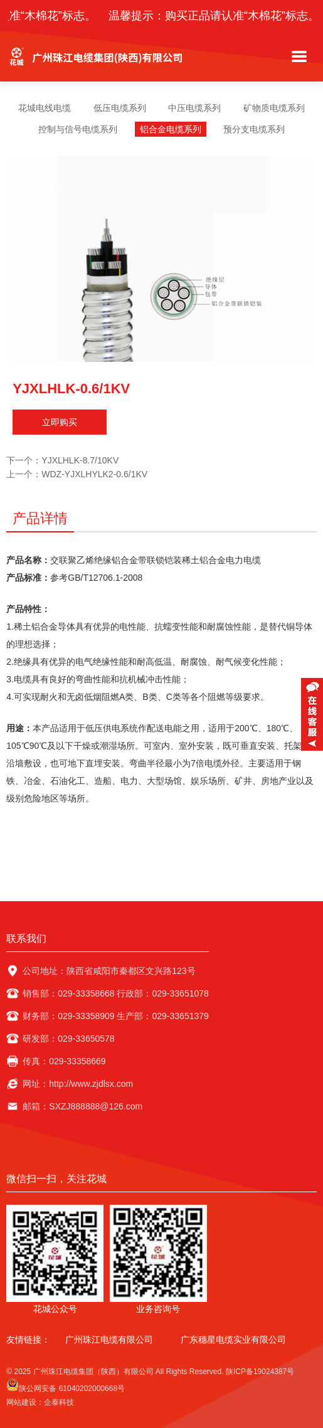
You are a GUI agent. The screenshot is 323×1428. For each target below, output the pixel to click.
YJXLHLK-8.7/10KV (80, 460)
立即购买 (59, 422)
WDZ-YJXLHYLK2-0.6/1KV (94, 474)
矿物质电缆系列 (274, 108)
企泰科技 (59, 1402)
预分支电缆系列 (254, 129)
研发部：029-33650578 (68, 1039)
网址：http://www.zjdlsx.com (78, 1084)
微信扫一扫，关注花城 (56, 1178)
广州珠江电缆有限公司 (109, 1340)
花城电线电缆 (44, 108)
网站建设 (21, 1402)
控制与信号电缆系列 (77, 129)
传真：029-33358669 (64, 1061)
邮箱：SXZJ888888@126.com (82, 1106)
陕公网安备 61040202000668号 (65, 1385)
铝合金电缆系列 (170, 129)
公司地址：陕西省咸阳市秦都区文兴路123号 (109, 971)
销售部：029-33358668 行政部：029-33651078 (116, 993)
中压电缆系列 (194, 108)
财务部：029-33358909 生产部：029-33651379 (116, 1016)
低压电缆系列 (119, 108)
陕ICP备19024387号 (260, 1371)
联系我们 (26, 938)
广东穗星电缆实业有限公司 (233, 1340)
